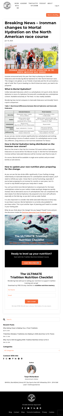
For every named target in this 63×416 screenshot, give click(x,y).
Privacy (44, 412)
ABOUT (50, 3)
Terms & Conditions (33, 412)
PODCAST (42, 3)
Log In (57, 6)
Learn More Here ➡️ (31, 263)
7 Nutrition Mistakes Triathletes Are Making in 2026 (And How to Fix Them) (28, 334)
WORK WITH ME (17, 5)
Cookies (51, 412)
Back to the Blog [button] (53, 15)
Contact (16, 412)
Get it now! (31, 301)
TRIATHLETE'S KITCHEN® (33, 4)
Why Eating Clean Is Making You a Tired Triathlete (20, 328)
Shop (23, 412)
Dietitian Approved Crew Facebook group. (37, 212)
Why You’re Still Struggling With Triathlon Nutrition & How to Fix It (26, 340)
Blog (10, 412)
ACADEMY (23, 3)
